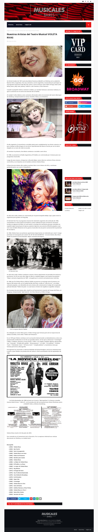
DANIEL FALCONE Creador (84, 208)
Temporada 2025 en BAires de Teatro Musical (80, 197)
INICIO (75, 529)
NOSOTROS (81, 529)
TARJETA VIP (81, 210)
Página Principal (10, 30)
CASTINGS (67, 210)
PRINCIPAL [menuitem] (11, 24)
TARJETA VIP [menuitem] (28, 24)
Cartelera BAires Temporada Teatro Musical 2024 (80, 190)
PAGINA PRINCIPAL (69, 208)
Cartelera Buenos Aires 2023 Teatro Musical (80, 183)
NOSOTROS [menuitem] (19, 24)
